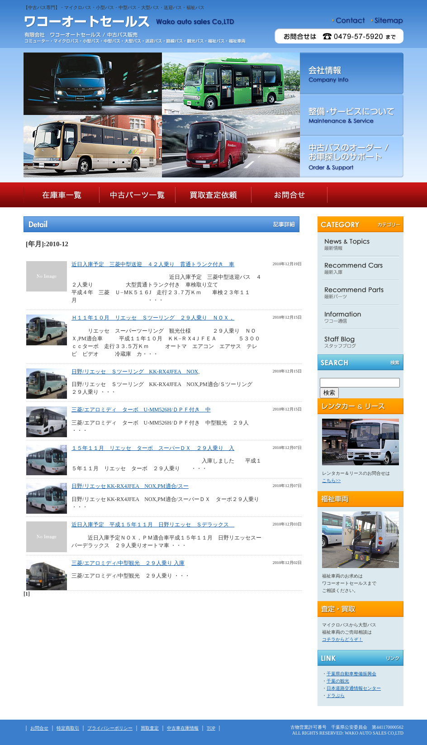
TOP (211, 728)
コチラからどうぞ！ (342, 639)
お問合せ (39, 728)
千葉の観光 (338, 680)
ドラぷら (336, 695)
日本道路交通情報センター (354, 688)
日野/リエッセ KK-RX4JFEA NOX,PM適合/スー (130, 486)
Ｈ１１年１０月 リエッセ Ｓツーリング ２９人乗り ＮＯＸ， (152, 318)
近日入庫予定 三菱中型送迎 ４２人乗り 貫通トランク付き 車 (152, 264)
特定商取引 (68, 728)
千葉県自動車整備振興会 (351, 673)
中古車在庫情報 (183, 728)
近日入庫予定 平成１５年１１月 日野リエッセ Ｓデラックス (152, 524)
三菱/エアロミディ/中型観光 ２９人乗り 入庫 (128, 563)
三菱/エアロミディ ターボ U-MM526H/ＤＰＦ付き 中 (140, 409)
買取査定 (150, 728)
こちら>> (331, 480)
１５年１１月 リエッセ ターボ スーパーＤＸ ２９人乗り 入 (152, 448)
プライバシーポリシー (110, 728)
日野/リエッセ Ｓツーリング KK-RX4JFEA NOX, (135, 371)
